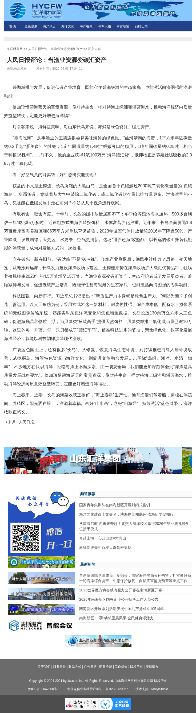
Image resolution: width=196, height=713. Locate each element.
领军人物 (104, 26)
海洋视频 (86, 26)
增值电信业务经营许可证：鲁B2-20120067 (97, 689)
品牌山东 (141, 26)
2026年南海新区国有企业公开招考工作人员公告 (118, 599)
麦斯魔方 (152, 667)
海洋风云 (49, 26)
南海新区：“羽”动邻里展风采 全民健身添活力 (116, 618)
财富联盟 (123, 26)
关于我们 (44, 667)
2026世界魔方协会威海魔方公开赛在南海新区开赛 (120, 590)
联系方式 (75, 667)
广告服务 (90, 667)
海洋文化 (67, 26)
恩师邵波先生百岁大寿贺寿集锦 (105, 547)
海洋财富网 (15, 49)
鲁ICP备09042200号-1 (44, 689)
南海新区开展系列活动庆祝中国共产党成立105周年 (121, 609)
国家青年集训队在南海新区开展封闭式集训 (114, 505)
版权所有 (136, 667)
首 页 (12, 26)
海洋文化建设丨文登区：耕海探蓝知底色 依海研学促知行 (126, 514)
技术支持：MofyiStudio (151, 689)
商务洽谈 (105, 667)
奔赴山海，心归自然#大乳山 (102, 538)
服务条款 (59, 667)
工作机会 (121, 667)
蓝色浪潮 (31, 26)
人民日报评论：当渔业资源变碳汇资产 (55, 49)
